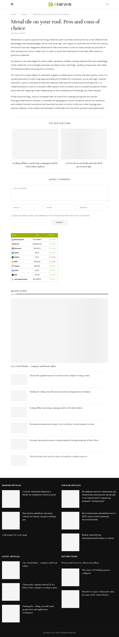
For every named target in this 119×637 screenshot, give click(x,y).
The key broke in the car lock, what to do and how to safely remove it (58, 456)
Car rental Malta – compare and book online (33, 366)
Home (13, 14)
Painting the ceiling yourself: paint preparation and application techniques (60, 392)
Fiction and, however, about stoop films (80, 562)
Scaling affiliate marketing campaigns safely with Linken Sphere (56, 408)
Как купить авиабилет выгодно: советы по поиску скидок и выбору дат (39, 516)
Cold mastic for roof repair (14, 535)
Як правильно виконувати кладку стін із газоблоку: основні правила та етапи (62, 424)
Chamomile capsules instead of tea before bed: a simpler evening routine (60, 375)
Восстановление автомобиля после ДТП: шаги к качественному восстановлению (99, 516)
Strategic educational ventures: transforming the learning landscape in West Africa (64, 440)
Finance (24, 14)
